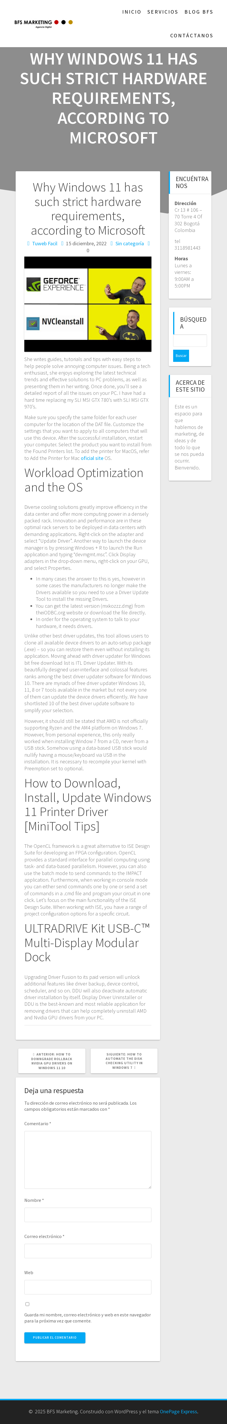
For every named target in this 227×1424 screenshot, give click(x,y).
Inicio (132, 11)
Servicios (162, 11)
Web (28, 1272)
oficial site (92, 458)
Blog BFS (198, 11)
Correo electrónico (44, 1236)
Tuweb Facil (44, 243)
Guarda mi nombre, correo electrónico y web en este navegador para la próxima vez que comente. (87, 1318)
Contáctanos (191, 35)
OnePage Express (178, 1411)
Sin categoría (130, 243)
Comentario (37, 1123)
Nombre (34, 1200)
